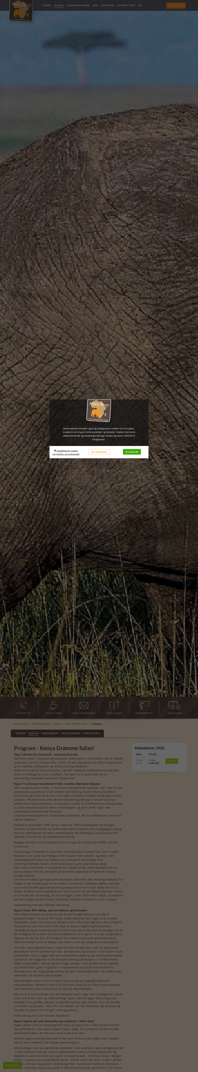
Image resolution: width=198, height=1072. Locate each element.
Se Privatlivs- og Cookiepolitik (66, 454)
